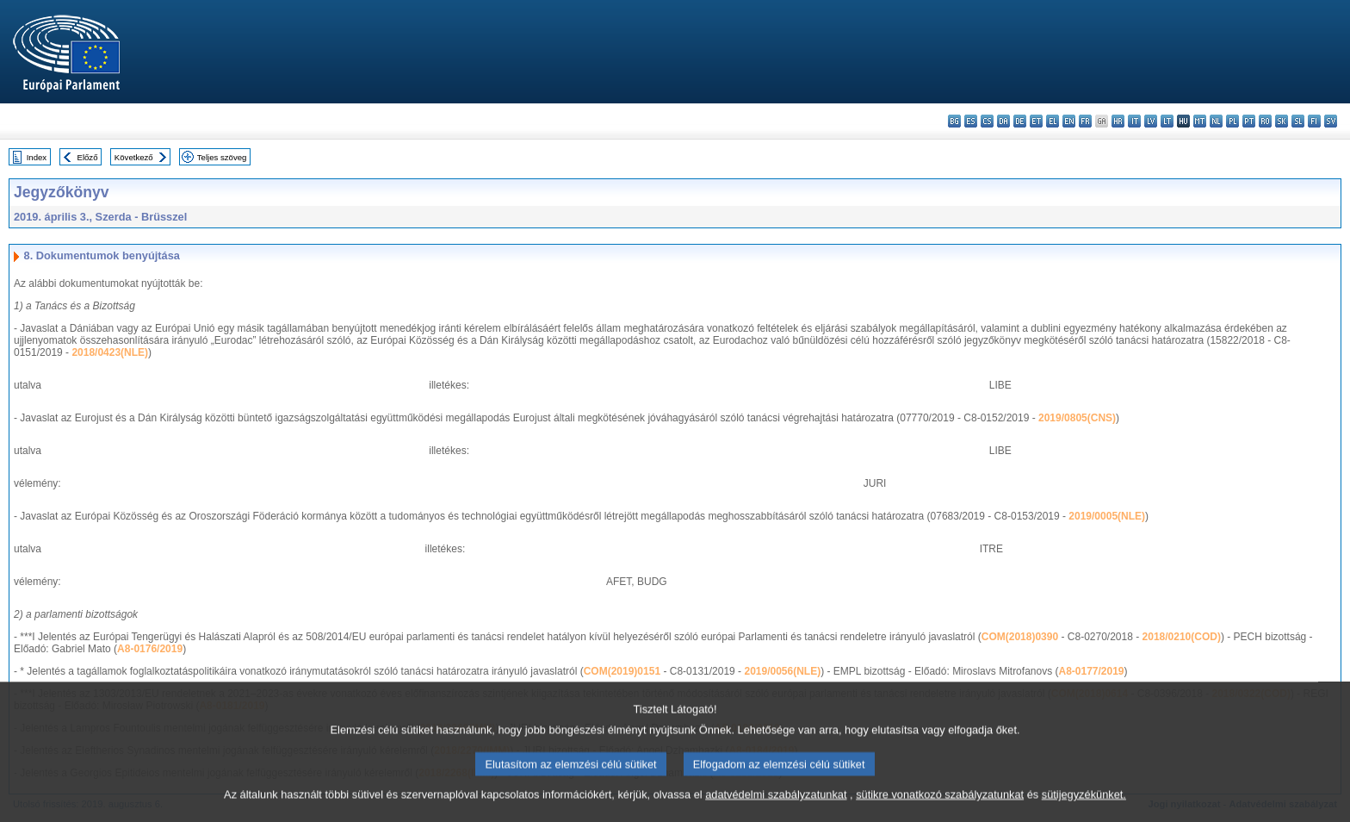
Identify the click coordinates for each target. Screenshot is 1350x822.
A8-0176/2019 (150, 649)
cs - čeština (987, 121)
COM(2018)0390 (1020, 637)
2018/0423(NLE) (109, 352)
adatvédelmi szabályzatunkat (775, 806)
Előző (87, 157)
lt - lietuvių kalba (1167, 121)
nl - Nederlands (1216, 121)
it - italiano (1134, 121)
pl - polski (1232, 121)
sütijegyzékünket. (1084, 806)
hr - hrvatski (1118, 121)
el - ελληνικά (1052, 121)
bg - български (954, 121)
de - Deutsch (1019, 121)
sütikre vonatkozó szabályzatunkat (940, 806)
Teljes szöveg (222, 157)
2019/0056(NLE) (782, 671)
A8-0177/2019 (1091, 671)
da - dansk (1003, 121)
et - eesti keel (1036, 121)
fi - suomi (1314, 121)
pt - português (1248, 121)
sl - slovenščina (1297, 121)
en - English (1068, 121)
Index (36, 157)
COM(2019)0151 (622, 671)
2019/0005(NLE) (1106, 516)
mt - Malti (1199, 121)
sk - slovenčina (1281, 121)
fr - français (1085, 121)
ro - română (1265, 121)
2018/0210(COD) (1182, 637)
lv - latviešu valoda (1150, 121)
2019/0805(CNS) (1077, 418)
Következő (134, 157)
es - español (970, 121)
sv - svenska (1330, 121)
